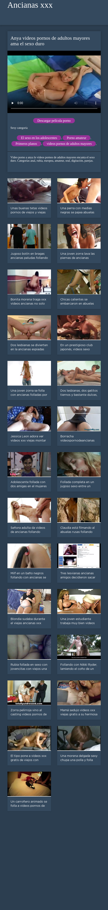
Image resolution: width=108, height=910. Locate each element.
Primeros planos (26, 143)
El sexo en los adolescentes (39, 138)
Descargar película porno (54, 120)
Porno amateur (76, 138)
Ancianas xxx (30, 5)
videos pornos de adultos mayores (69, 143)
